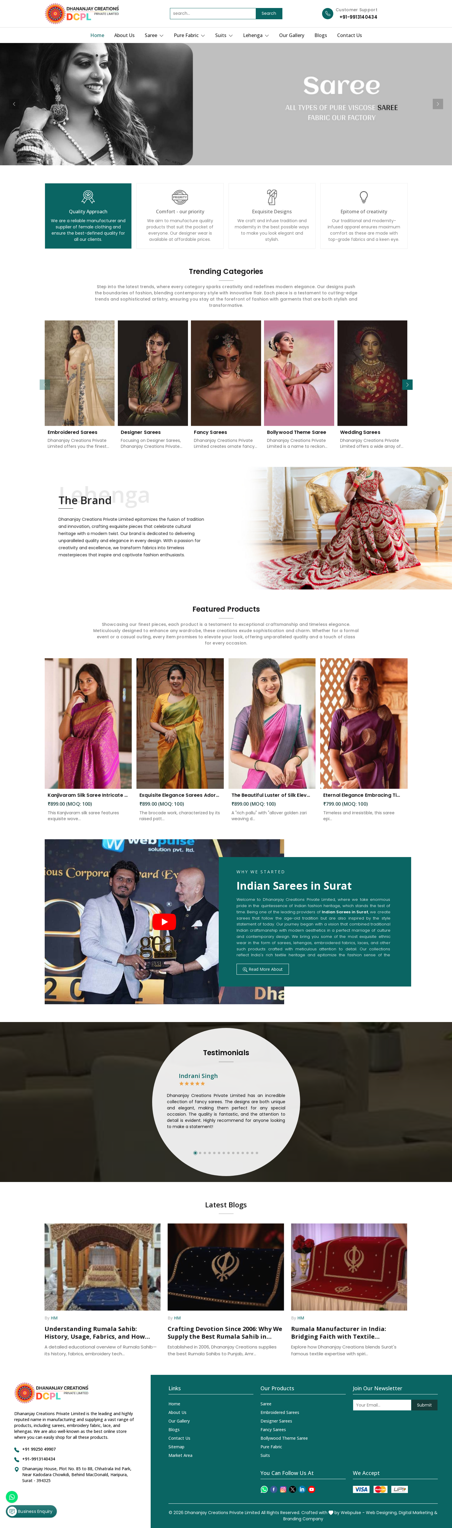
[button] (407, 384)
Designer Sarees (276, 1421)
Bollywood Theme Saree (284, 1438)
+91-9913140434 (358, 17)
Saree (154, 35)
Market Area (180, 1455)
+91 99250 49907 (39, 1449)
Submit (424, 1405)
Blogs (320, 35)
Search (269, 13)
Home (97, 35)
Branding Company (303, 1519)
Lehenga (256, 35)
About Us (124, 35)
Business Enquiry (29, 1511)
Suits (224, 35)
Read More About (263, 969)
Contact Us (349, 35)
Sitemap (176, 1446)
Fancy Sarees (273, 1429)
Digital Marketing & (418, 1513)
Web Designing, (382, 1513)
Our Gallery (291, 35)
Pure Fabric (189, 35)
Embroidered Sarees (279, 1412)
